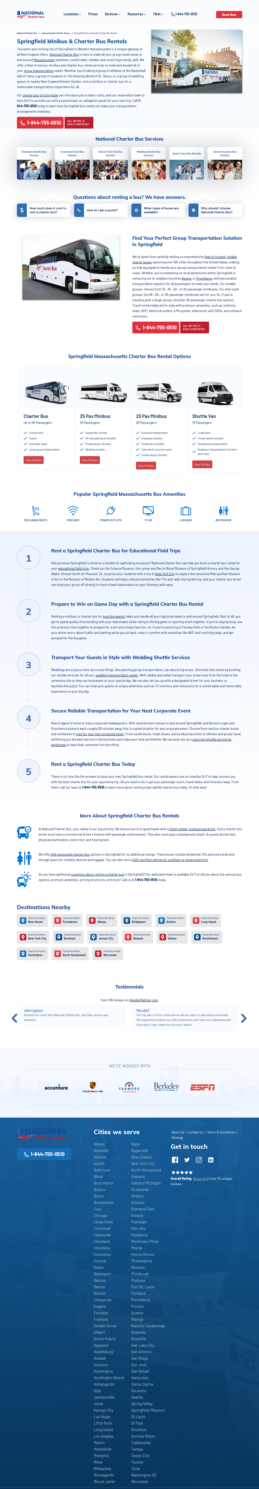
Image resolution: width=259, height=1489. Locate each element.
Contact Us (195, 1132)
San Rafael (140, 1371)
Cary (97, 1208)
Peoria (136, 1247)
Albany (99, 1143)
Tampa (137, 1449)
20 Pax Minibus (151, 416)
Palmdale (139, 1221)
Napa (135, 1143)
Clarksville (102, 1234)
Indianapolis (104, 1384)
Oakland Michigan (146, 1182)
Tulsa (135, 1468)
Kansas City (103, 1410)
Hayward (101, 1345)
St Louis (138, 1416)
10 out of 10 (201, 1178)
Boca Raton (103, 1182)
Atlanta (100, 1156)
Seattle (137, 1397)
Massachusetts (44, 60)
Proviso (137, 1306)
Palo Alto (138, 1228)
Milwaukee (102, 1468)
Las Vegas (102, 1416)
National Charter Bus (64, 54)
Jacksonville (104, 1397)
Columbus (102, 1254)
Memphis (101, 1455)
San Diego (139, 1358)
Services (112, 14)
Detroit (100, 1293)
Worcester (140, 1481)
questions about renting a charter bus (97, 874)
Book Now (229, 14)
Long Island (103, 1429)
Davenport (102, 1273)
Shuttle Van (204, 416)
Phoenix (138, 1267)
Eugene (100, 1306)
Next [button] (244, 1018)
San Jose (139, 1364)
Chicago (100, 1215)
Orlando (137, 1202)
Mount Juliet (104, 1481)
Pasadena (139, 1234)
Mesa (98, 1461)
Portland (138, 1293)
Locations (72, 14)
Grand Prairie (105, 1338)
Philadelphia (141, 1260)
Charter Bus (36, 416)
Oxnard (137, 1215)
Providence (204, 278)
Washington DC (144, 1474)
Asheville (101, 1150)
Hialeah (100, 1358)
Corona (100, 1260)
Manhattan (103, 1449)
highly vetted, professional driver (192, 829)
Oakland (138, 1176)
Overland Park (142, 1208)
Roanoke (138, 1332)
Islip (97, 1390)
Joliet (98, 1403)
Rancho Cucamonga (148, 1325)
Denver (99, 1286)
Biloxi (98, 1176)
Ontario (137, 1195)
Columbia (102, 1247)
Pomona (138, 1280)
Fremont (101, 1319)
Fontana (101, 1312)
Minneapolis (104, 1474)
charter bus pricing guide (40, 95)
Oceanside (140, 1189)
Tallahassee (141, 1442)
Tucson (137, 1461)
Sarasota (138, 1390)
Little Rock (103, 1423)
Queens (137, 1312)
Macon (99, 1442)
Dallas (99, 1267)
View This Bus (33, 460)
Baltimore (102, 1169)
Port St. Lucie (142, 1286)
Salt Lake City (142, 1345)
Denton (100, 1280)
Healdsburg (103, 1351)
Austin (99, 1163)
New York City (165, 574)
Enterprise (102, 1299)
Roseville (138, 1338)
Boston (187, 278)
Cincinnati (102, 1228)
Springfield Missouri (148, 1410)
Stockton (139, 1429)
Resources (137, 14)
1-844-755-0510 (184, 14)
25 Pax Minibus (95, 416)
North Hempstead (146, 1169)
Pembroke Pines (144, 1241)
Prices (93, 14)
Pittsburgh (140, 1273)
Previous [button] (14, 1018)
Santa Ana (139, 1377)
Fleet (158, 14)
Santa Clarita (142, 1384)
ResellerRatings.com (143, 1000)
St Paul (137, 1423)
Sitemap (177, 1137)
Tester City (140, 1455)
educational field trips (73, 568)
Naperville (139, 1150)
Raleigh (137, 1319)
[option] (47, 418)
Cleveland (102, 1241)
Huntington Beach (109, 1377)
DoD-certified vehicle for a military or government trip (170, 859)
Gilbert (99, 1332)
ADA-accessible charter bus (70, 854)
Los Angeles (104, 1436)
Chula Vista (103, 1221)
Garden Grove (105, 1325)
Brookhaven (104, 1202)
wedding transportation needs (117, 675)
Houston (101, 1364)
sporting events (114, 616)
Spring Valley (142, 1403)
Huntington (103, 1371)
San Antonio (141, 1351)
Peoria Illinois (142, 1254)
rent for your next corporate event (100, 734)
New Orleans (141, 1156)
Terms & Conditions (221, 1132)
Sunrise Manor (143, 1436)
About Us (178, 1132)
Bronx (99, 1195)
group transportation (39, 70)
